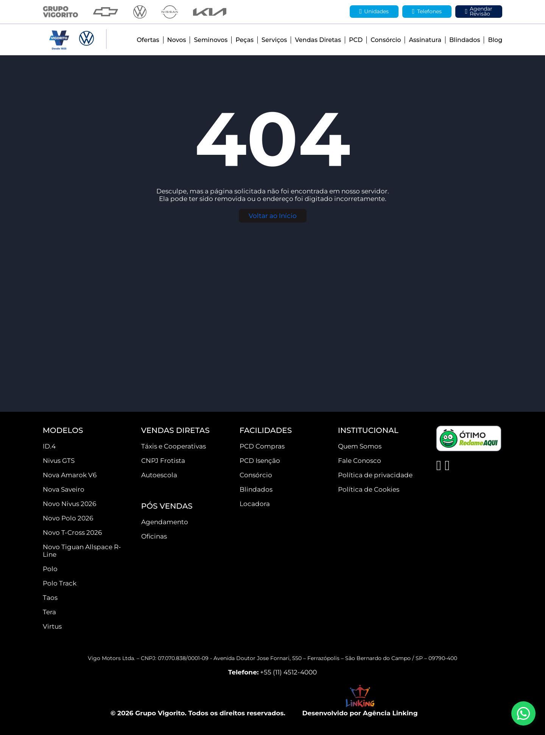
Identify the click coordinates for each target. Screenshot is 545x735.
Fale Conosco (359, 460)
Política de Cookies (368, 489)
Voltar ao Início (273, 216)
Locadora (255, 504)
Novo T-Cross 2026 (72, 532)
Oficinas (154, 536)
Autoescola (159, 475)
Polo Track (59, 583)
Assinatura (425, 40)
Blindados (464, 40)
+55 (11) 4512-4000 (288, 672)
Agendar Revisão (479, 11)
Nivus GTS (59, 460)
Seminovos (210, 40)
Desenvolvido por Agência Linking (359, 713)
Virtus (52, 626)
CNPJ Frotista (163, 460)
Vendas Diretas (318, 40)
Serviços (274, 40)
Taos (50, 597)
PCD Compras (262, 446)
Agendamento (164, 522)
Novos (176, 40)
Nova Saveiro (63, 489)
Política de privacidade (375, 475)
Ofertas (148, 40)
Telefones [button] (427, 11)
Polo (50, 569)
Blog (495, 40)
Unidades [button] (374, 11)
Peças (244, 40)
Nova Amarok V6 (70, 475)
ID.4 (49, 446)
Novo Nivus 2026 (69, 504)
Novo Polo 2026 (68, 518)
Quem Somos (360, 446)
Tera (49, 612)
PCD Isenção (260, 460)
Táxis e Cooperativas (173, 446)
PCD (356, 40)
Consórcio (386, 40)
